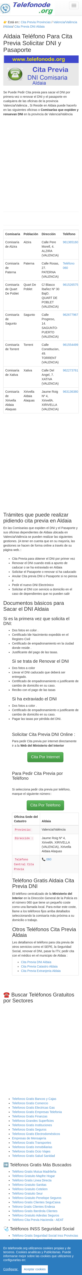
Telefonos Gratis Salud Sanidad (33, 1156)
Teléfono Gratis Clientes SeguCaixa (36, 1202)
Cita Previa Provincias (36, 22)
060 (48, 859)
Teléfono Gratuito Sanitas (29, 1184)
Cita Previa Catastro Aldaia (39, 966)
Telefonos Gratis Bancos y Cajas (34, 1099)
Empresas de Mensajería (29, 1138)
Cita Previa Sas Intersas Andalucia (35, 1257)
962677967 (70, 314)
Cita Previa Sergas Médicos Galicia (36, 1248)
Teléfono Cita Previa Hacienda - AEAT (38, 1220)
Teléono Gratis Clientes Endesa (33, 1206)
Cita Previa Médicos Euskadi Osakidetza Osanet (45, 1253)
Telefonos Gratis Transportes (31, 1142)
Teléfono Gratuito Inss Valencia (33, 1244)
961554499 (70, 344)
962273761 (70, 370)
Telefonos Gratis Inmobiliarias (32, 1147)
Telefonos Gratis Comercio (30, 1103)
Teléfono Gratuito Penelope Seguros (36, 1198)
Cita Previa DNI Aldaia (36, 962)
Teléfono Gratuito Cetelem (30, 1189)
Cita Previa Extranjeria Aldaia (41, 971)
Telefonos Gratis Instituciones (32, 1125)
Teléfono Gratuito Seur (27, 1193)
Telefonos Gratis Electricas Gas (33, 1107)
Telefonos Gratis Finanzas (29, 1116)
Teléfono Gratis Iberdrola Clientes (35, 1211)
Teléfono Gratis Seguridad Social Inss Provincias (45, 1235)
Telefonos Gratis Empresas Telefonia (37, 1112)
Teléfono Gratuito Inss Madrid (32, 1240)
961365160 (70, 242)
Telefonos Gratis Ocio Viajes (31, 1151)
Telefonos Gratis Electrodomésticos (36, 1134)
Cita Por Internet (45, 757)
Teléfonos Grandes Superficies (33, 1120)
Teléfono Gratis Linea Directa (32, 1180)
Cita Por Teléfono (45, 805)
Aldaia (8, 26)
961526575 (70, 284)
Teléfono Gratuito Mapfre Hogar (33, 1176)
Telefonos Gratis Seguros (29, 1129)
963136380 (70, 391)
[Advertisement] (41, 162)
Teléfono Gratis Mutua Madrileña (34, 1171)
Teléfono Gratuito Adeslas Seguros (35, 1215)
